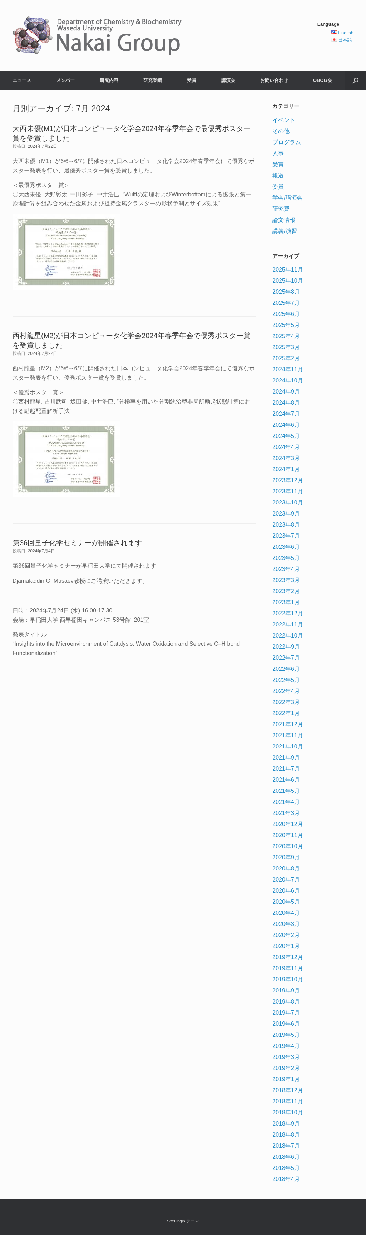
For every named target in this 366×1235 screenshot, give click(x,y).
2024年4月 (286, 447)
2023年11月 (287, 491)
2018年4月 (286, 1179)
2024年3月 (286, 458)
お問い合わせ (274, 80)
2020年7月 (286, 880)
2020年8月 (286, 868)
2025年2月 (286, 358)
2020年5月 (286, 902)
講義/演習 (284, 231)
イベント (283, 120)
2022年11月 (287, 624)
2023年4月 (286, 569)
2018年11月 (287, 1101)
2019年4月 (286, 1046)
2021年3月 (286, 813)
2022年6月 (286, 669)
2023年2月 (286, 591)
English (345, 32)
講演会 (228, 80)
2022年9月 (286, 647)
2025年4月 (286, 336)
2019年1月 (286, 1079)
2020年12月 (287, 824)
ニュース (22, 80)
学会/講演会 (287, 198)
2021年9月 (286, 758)
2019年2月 (286, 1068)
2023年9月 (286, 514)
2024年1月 (286, 469)
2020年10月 (287, 846)
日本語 (345, 40)
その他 (281, 131)
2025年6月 (286, 314)
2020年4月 (286, 913)
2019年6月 (286, 1024)
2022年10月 (287, 636)
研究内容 (109, 80)
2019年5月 (286, 1035)
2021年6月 (286, 780)
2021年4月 (286, 802)
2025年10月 (287, 281)
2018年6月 (286, 1157)
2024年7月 (286, 414)
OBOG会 (322, 80)
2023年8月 (286, 525)
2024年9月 (286, 392)
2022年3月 (286, 702)
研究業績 (152, 80)
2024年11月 (287, 369)
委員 (278, 187)
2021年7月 (286, 769)
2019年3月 (286, 1057)
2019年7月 (286, 1013)
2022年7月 (286, 658)
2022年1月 (286, 713)
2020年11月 (287, 835)
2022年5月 (286, 680)
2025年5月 (286, 325)
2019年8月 (286, 1002)
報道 (278, 175)
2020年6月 (286, 891)
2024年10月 (287, 380)
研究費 (281, 209)
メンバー (65, 80)
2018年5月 (286, 1168)
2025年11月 (287, 270)
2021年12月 (287, 724)
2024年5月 (286, 436)
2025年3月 (286, 347)
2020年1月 (286, 946)
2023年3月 (286, 580)
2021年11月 (287, 735)
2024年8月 (286, 403)
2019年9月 (286, 990)
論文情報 (283, 220)
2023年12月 (287, 480)
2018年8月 (286, 1135)
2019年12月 (287, 957)
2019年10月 (287, 979)
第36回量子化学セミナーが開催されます (77, 543)
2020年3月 (286, 924)
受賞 (191, 80)
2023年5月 (286, 558)
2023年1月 (286, 602)
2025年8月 (286, 292)
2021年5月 (286, 791)
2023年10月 (287, 502)
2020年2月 (286, 935)
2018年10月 (287, 1112)
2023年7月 (286, 536)
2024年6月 (286, 425)
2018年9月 (286, 1124)
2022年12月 (287, 613)
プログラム (286, 142)
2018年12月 (287, 1090)
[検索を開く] (355, 80)
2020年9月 (286, 857)
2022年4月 (286, 691)
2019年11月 (287, 968)
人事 (278, 153)
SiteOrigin (176, 1221)
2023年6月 (286, 547)
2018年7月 (286, 1146)
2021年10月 (287, 746)
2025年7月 (286, 303)
